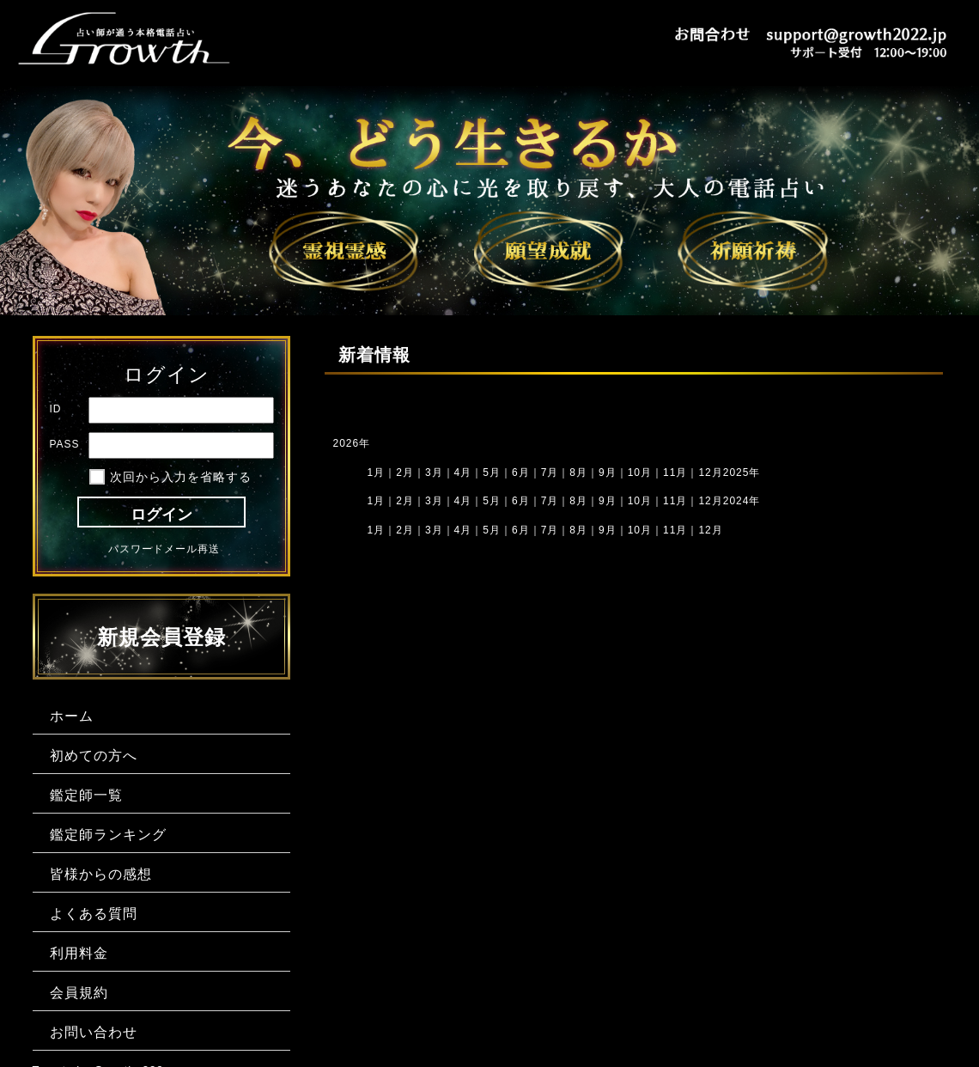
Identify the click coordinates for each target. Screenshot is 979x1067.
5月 (492, 472)
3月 (434, 530)
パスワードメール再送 (164, 549)
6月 (521, 501)
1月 (377, 472)
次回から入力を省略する (181, 477)
